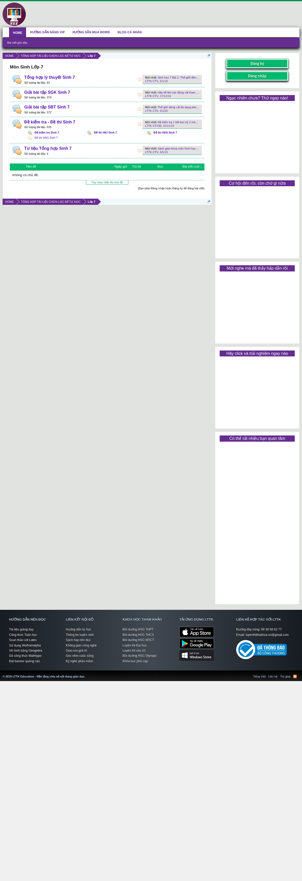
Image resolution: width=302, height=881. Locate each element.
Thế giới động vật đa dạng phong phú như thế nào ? (191, 107)
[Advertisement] (257, 135)
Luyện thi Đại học (135, 645)
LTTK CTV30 (153, 125)
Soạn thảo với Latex (23, 640)
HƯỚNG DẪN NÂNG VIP (47, 32)
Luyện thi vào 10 (134, 650)
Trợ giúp (285, 676)
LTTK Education (86, 673)
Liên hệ (272, 676)
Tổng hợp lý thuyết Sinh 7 (49, 77)
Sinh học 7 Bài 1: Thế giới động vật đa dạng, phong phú (193, 77)
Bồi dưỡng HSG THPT (138, 629)
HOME (17, 33)
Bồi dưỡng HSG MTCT (138, 640)
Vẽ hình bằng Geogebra (25, 650)
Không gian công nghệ (81, 645)
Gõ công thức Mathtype (25, 656)
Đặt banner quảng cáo (24, 661)
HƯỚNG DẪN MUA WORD (91, 32)
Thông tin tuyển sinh (80, 635)
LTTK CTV (151, 81)
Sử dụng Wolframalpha (25, 645)
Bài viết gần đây (17, 42)
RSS (139, 79)
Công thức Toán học (23, 635)
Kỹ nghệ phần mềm (79, 661)
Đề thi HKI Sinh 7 (105, 132)
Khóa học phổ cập (135, 661)
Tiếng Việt (259, 676)
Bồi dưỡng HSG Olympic (140, 656)
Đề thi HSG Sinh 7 (46, 137)
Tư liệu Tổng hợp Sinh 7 (47, 148)
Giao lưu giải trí (76, 650)
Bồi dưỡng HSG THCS (138, 635)
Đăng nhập (257, 75)
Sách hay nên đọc (78, 640)
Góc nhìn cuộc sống (79, 656)
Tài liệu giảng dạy (21, 629)
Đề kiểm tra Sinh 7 (47, 132)
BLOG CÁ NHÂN (130, 32)
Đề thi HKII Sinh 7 (165, 132)
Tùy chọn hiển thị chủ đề (107, 182)
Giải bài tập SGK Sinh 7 (47, 92)
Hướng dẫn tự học (78, 629)
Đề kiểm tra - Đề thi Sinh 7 (49, 122)
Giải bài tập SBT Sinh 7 (46, 107)
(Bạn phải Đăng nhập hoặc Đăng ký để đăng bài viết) (171, 188)
